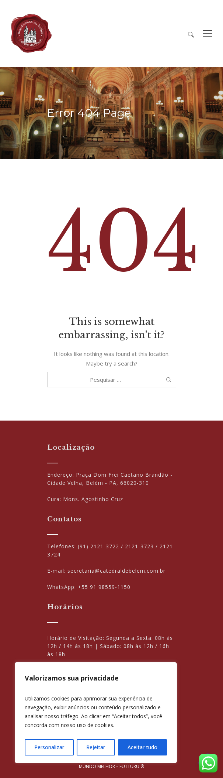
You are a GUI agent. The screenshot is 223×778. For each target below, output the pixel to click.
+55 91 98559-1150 (104, 586)
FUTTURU (129, 766)
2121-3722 (104, 546)
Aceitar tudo (142, 747)
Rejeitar (95, 747)
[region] (96, 712)
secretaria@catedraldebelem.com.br (116, 570)
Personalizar (49, 747)
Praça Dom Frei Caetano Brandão (122, 474)
